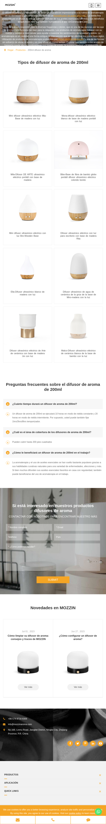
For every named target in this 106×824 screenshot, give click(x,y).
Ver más (28, 687)
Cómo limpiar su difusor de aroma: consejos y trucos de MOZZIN (28, 637)
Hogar (11, 50)
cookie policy (75, 813)
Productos (21, 50)
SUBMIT (53, 579)
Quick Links (53, 792)
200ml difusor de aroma (39, 50)
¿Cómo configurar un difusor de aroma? (78, 637)
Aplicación (53, 784)
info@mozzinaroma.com (17, 724)
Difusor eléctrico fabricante (70, 39)
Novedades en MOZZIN (53, 607)
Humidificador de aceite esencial (69, 16)
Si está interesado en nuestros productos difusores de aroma (53, 508)
